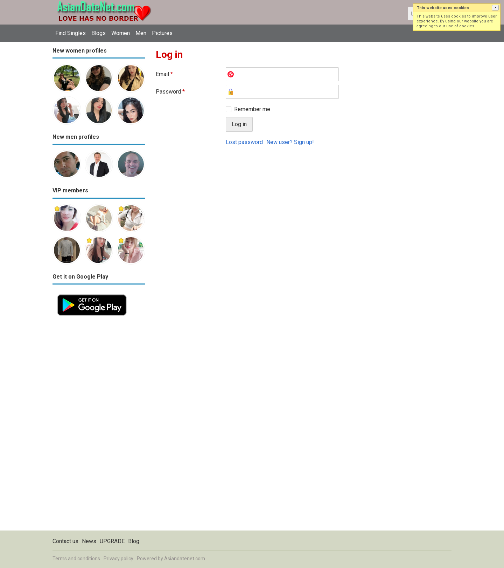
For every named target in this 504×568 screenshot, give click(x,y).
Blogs (98, 33)
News (89, 541)
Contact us (65, 541)
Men (140, 33)
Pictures (162, 33)
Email (164, 74)
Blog (133, 541)
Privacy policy (118, 558)
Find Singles (70, 33)
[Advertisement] (98, 425)
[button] (495, 8)
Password (170, 91)
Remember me (252, 109)
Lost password (244, 142)
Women (120, 33)
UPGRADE (112, 541)
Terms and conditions (76, 558)
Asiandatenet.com (184, 558)
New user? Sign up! (290, 142)
